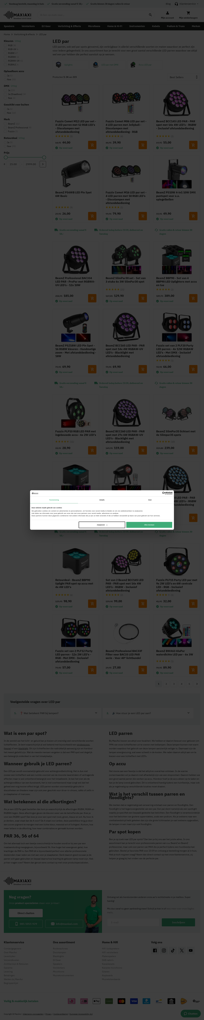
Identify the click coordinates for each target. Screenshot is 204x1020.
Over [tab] (150, 500)
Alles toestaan (149, 525)
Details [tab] (101, 500)
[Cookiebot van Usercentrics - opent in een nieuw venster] (159, 493)
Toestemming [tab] (54, 500)
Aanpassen (102, 525)
